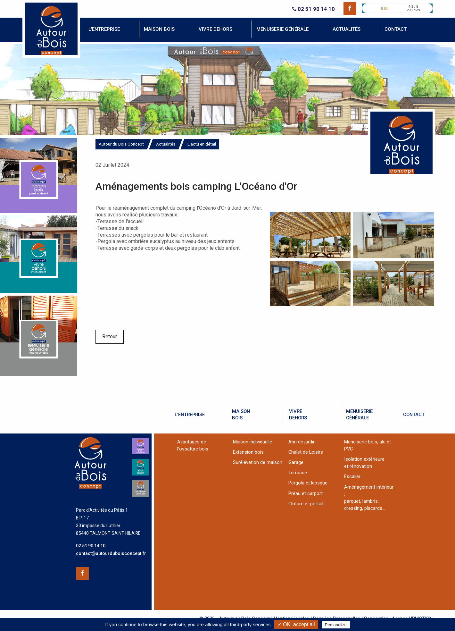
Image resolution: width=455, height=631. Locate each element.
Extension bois (248, 452)
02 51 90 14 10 (313, 9)
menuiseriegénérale (359, 414)
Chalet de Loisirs (305, 452)
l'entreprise (190, 414)
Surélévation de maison (257, 462)
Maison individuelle (252, 442)
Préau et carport (305, 493)
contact (414, 414)
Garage (295, 462)
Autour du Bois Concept (121, 144)
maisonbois (241, 414)
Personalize (336, 624)
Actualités (165, 144)
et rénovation (358, 466)
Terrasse (297, 472)
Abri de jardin (302, 442)
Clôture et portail (305, 504)
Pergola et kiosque (307, 483)
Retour (109, 336)
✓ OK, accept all (296, 624)
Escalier (352, 476)
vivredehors (298, 414)
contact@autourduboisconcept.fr (111, 553)
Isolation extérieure (364, 459)
